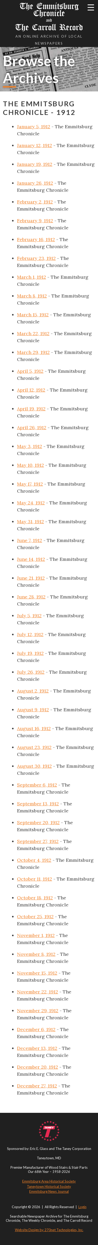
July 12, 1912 (30, 634)
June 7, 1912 (29, 540)
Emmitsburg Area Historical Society (49, 1181)
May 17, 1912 (30, 484)
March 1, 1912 (31, 277)
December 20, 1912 (37, 1067)
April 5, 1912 (30, 371)
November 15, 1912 (37, 973)
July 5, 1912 (29, 616)
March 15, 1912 (33, 315)
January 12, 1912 (34, 145)
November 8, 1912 (36, 954)
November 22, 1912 (37, 992)
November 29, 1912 (37, 1011)
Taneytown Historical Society (49, 1186)
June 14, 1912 (31, 559)
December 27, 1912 (37, 1086)
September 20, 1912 (38, 822)
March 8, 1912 (32, 296)
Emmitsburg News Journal (49, 1191)
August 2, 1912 (33, 691)
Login (82, 1207)
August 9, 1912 (33, 710)
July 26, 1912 (30, 672)
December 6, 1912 (36, 1029)
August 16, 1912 (34, 728)
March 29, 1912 (33, 352)
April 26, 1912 (31, 427)
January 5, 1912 (33, 127)
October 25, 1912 (35, 917)
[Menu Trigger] (91, 7)
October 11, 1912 (34, 879)
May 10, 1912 (30, 465)
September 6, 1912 (37, 785)
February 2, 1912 (35, 202)
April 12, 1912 (31, 390)
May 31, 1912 (30, 522)
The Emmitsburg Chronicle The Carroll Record (49, 17)
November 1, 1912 (36, 935)
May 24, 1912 (31, 503)
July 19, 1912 (30, 653)
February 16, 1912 (36, 239)
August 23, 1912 (34, 747)
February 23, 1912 (36, 258)
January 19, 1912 (34, 164)
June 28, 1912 (31, 597)
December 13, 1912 (37, 1048)
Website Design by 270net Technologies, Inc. (49, 1230)
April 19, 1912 (31, 409)
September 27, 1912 (38, 841)
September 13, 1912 (38, 804)
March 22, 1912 (33, 333)
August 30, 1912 (34, 766)
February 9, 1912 (35, 221)
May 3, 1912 (29, 446)
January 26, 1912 (35, 183)
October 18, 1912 (35, 898)
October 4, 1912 (34, 860)
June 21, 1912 (31, 578)
